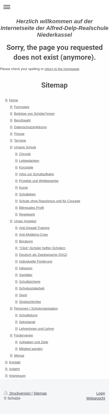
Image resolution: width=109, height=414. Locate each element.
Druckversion (17, 393)
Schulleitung (28, 315)
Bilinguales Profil (31, 208)
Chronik (25, 154)
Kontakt (14, 362)
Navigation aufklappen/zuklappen (54, 6)
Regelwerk (27, 214)
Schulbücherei (29, 281)
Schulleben (27, 194)
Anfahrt (14, 369)
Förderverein (23, 335)
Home (13, 100)
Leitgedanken (29, 161)
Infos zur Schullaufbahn (36, 174)
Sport (23, 295)
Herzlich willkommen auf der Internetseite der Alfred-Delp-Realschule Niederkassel (54, 28)
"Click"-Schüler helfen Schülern (42, 248)
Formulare (21, 107)
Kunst (23, 187)
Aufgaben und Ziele (33, 342)
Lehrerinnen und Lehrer (36, 329)
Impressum (17, 376)
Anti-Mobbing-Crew (33, 234)
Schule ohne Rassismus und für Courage (49, 201)
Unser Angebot (25, 221)
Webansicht (95, 398)
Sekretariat (27, 322)
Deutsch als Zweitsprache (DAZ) (43, 255)
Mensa (19, 355)
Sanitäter (25, 275)
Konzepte (26, 167)
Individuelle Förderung (35, 261)
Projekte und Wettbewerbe (38, 181)
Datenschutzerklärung (30, 127)
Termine (20, 140)
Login (100, 393)
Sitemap (40, 393)
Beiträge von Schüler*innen (34, 114)
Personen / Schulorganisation (36, 308)
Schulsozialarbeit (31, 288)
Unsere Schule (25, 147)
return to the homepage (62, 69)
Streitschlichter (30, 302)
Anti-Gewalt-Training (34, 228)
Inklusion (25, 268)
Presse (19, 134)
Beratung (26, 241)
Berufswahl (22, 120)
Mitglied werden (31, 349)
